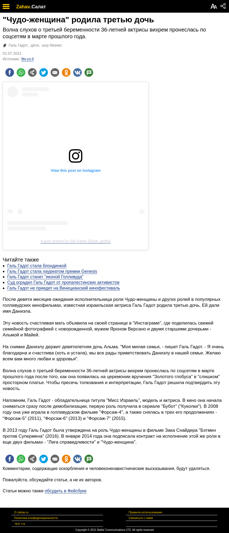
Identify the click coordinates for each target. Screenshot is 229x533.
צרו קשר (19, 523)
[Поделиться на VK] (77, 72)
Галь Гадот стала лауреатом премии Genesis (52, 271)
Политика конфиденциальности (36, 518)
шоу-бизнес (52, 45)
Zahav (23, 6)
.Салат (38, 6)
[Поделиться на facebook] (9, 72)
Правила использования (145, 512)
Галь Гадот (18, 45)
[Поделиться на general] (32, 72)
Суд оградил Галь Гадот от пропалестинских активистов (63, 282)
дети (35, 45)
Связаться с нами (141, 518)
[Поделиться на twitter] (43, 72)
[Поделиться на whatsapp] (21, 72)
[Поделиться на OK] (66, 72)
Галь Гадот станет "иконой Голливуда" (45, 276)
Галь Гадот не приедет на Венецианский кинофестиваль (63, 288)
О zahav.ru (21, 512)
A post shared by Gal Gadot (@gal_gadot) (76, 241)
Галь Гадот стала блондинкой (36, 265)
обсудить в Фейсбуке (66, 491)
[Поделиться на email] (55, 72)
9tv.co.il (27, 59)
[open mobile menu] (6, 6)
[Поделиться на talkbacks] (88, 72)
